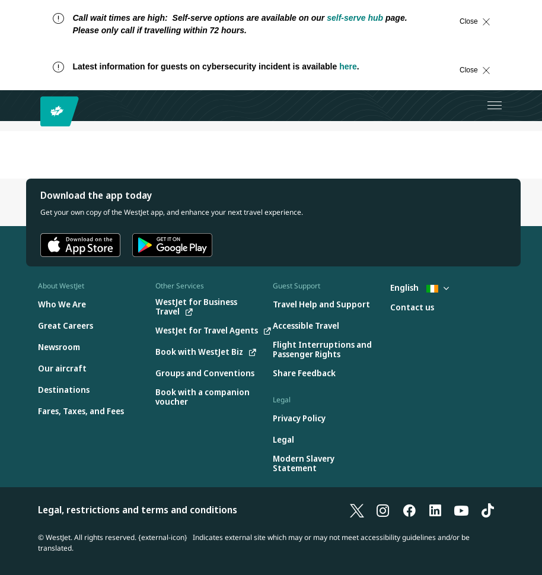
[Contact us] (412, 307)
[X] (357, 509)
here (348, 66)
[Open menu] (494, 106)
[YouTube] (461, 509)
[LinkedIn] (435, 509)
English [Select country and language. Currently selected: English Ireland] (419, 287)
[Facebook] (409, 509)
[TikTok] (487, 509)
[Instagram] (383, 509)
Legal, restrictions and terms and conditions (137, 509)
